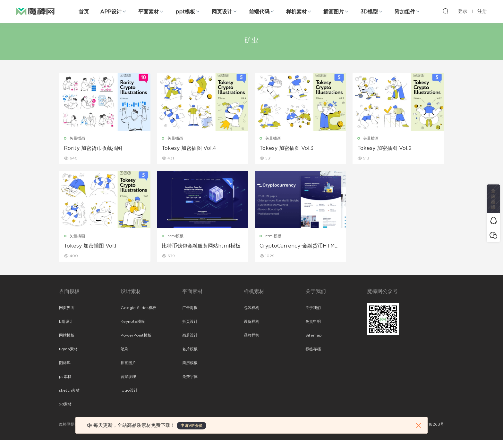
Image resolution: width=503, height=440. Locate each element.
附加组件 (405, 11)
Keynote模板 (133, 321)
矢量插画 (77, 138)
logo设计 (129, 390)
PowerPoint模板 (136, 335)
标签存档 (313, 349)
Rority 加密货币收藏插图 (93, 148)
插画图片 (333, 11)
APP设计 (111, 11)
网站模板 (66, 335)
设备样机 (251, 321)
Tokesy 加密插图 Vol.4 (189, 148)
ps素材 (65, 377)
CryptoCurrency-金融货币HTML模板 (299, 246)
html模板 (175, 236)
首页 (84, 11)
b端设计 (66, 321)
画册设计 (190, 335)
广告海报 (190, 308)
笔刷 (124, 349)
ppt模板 (185, 11)
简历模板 (190, 363)
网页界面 (66, 308)
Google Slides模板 (138, 308)
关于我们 (313, 308)
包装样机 (251, 308)
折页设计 (190, 321)
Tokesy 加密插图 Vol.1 (90, 246)
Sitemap (313, 335)
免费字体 (190, 377)
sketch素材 (69, 390)
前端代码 (259, 11)
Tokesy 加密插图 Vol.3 (286, 148)
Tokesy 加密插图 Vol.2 (384, 148)
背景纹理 (128, 377)
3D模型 (369, 11)
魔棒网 (35, 11)
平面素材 (148, 11)
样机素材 (296, 11)
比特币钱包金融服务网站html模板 (201, 246)
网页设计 (222, 11)
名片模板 (190, 349)
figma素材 (68, 349)
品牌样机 (251, 335)
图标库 (65, 363)
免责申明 (313, 321)
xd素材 (65, 404)
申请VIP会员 (191, 426)
